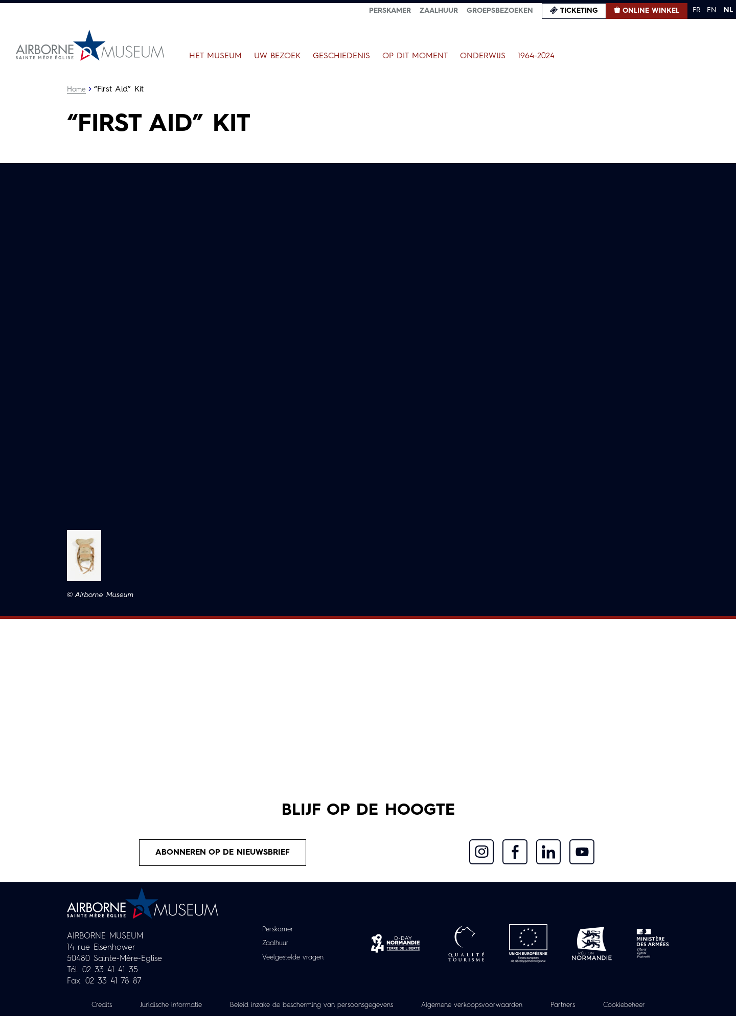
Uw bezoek (277, 56)
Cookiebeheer (368, 1020)
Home (76, 89)
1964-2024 (536, 56)
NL (728, 10)
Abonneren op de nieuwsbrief (223, 856)
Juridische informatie (193, 1009)
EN (712, 10)
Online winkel (651, 10)
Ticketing (579, 10)
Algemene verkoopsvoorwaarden (516, 1009)
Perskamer (390, 10)
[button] (84, 556)
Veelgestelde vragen (293, 961)
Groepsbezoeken (500, 10)
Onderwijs (482, 56)
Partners (612, 1009)
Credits (121, 1009)
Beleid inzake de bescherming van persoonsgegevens (344, 1009)
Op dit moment (415, 56)
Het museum (215, 56)
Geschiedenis (341, 56)
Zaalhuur (439, 10)
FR (696, 10)
